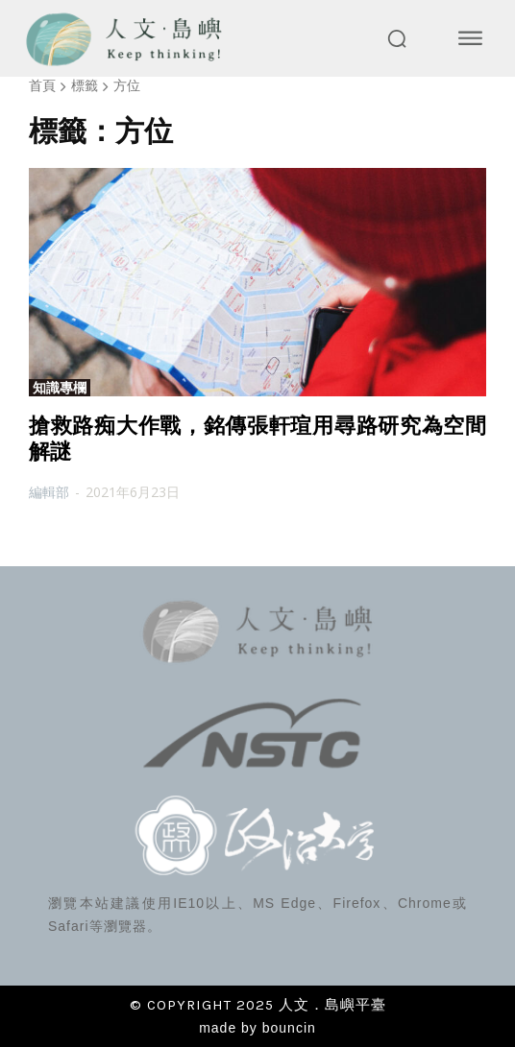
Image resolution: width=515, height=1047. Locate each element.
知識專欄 (59, 387)
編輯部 (49, 492)
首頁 (42, 85)
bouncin (289, 1027)
